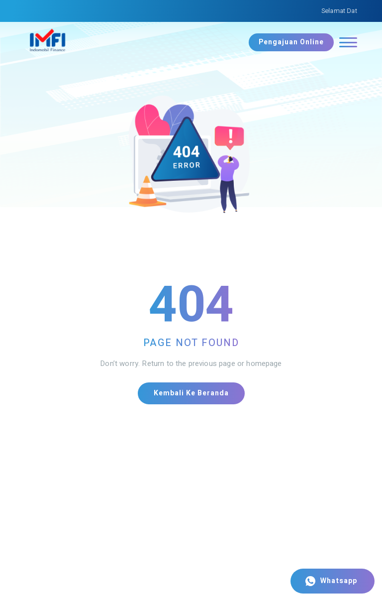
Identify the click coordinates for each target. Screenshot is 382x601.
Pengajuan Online (291, 42)
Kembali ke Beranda (191, 393)
